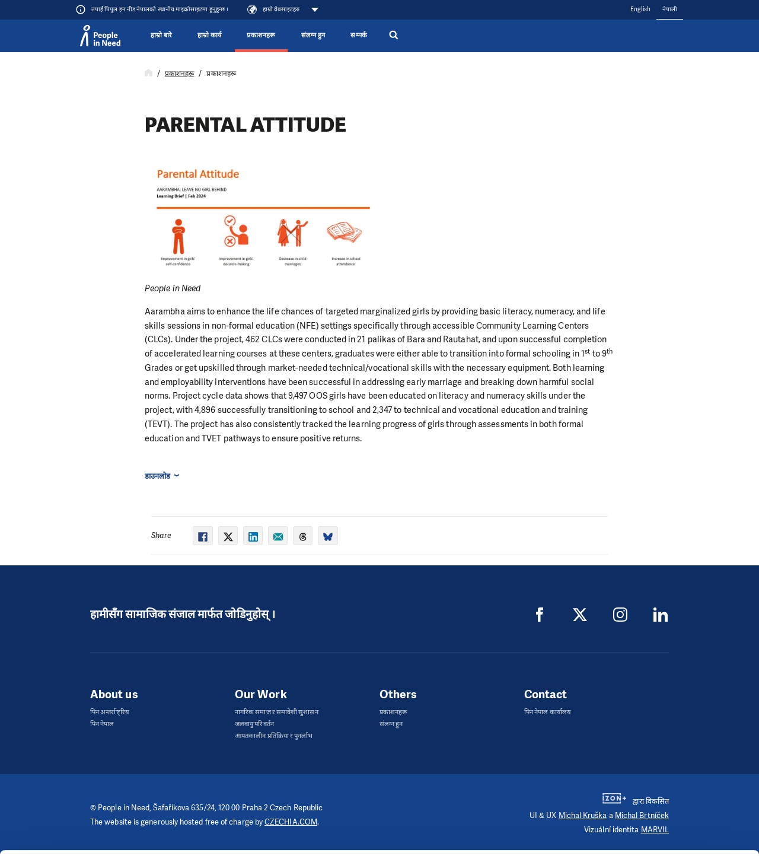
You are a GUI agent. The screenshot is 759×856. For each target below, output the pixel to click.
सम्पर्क (358, 35)
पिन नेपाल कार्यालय (547, 712)
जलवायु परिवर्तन (254, 724)
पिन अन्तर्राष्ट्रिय (109, 712)
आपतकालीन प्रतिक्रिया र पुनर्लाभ (273, 735)
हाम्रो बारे (161, 35)
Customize (660, 787)
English (640, 9)
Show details (183, 841)
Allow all (660, 757)
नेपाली (669, 9)
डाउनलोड (157, 476)
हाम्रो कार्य (209, 35)
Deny (660, 817)
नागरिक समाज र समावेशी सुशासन (276, 712)
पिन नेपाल (102, 724)
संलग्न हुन (313, 35)
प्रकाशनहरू (261, 35)
